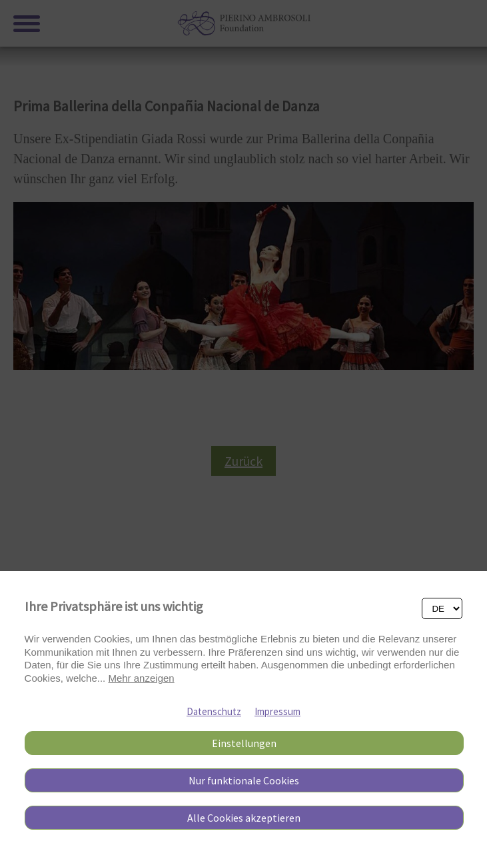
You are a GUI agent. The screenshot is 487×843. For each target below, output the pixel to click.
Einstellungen (244, 743)
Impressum (277, 711)
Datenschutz (214, 711)
